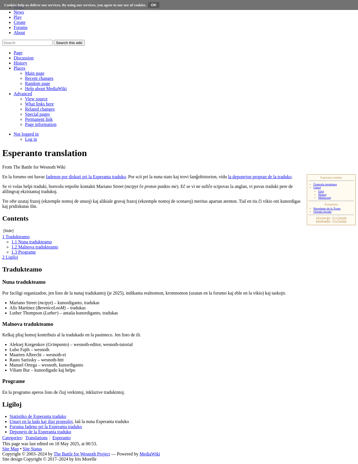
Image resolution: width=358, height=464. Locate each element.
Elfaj (321, 191)
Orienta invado (322, 211)
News (19, 12)
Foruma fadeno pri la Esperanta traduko (46, 426)
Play (18, 17)
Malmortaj (324, 197)
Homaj (322, 194)
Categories (12, 437)
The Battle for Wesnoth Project (82, 453)
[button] (18, 52)
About (19, 32)
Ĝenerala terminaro (325, 184)
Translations (36, 437)
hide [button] (8, 230)
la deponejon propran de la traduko (260, 176)
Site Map (10, 448)
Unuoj (317, 187)
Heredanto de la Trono (327, 208)
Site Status (32, 448)
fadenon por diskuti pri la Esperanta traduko (86, 176)
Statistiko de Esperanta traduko (38, 416)
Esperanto (61, 437)
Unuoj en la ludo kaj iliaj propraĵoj (41, 421)
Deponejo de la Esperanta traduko (40, 431)
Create (20, 22)
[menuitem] (34, 73)
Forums (21, 27)
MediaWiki (150, 453)
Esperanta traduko (331, 177)
